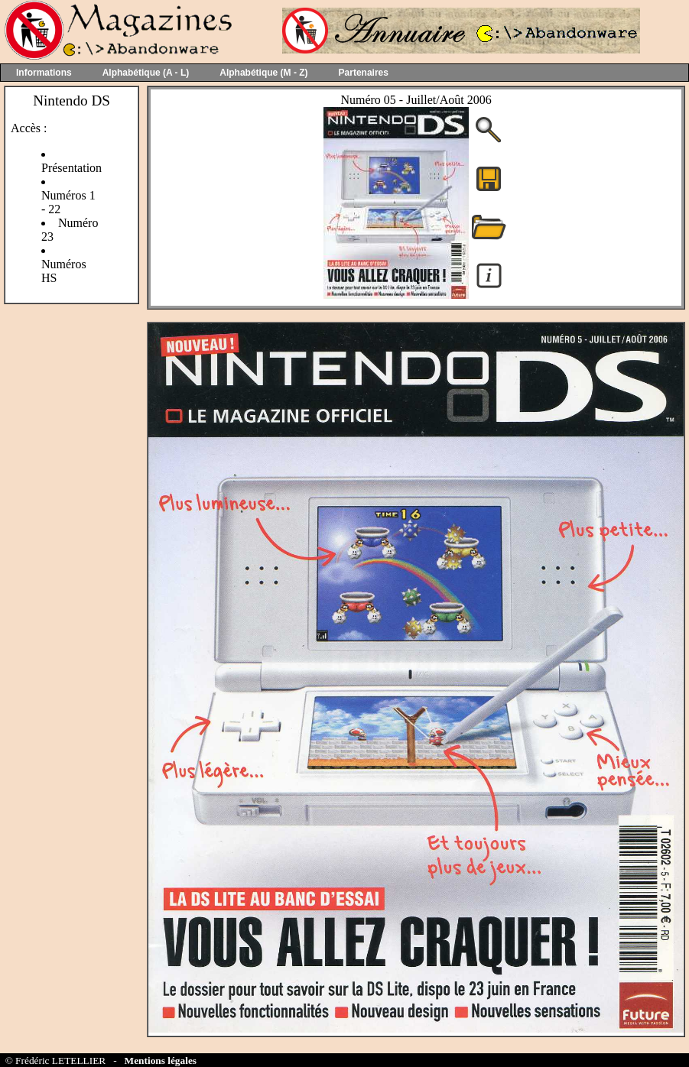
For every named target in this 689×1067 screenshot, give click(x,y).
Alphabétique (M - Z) (263, 72)
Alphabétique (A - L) (146, 72)
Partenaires (363, 72)
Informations (44, 72)
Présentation (71, 167)
